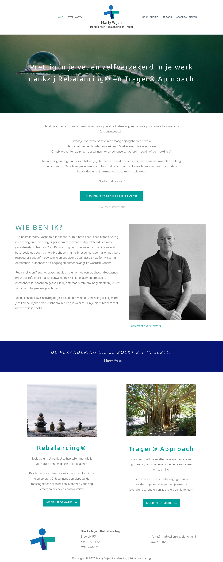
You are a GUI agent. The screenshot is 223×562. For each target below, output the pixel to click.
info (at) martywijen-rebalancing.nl (172, 536)
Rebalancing (151, 17)
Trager (167, 17)
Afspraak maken (186, 17)
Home (60, 17)
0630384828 (158, 541)
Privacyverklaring (140, 558)
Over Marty (75, 17)
